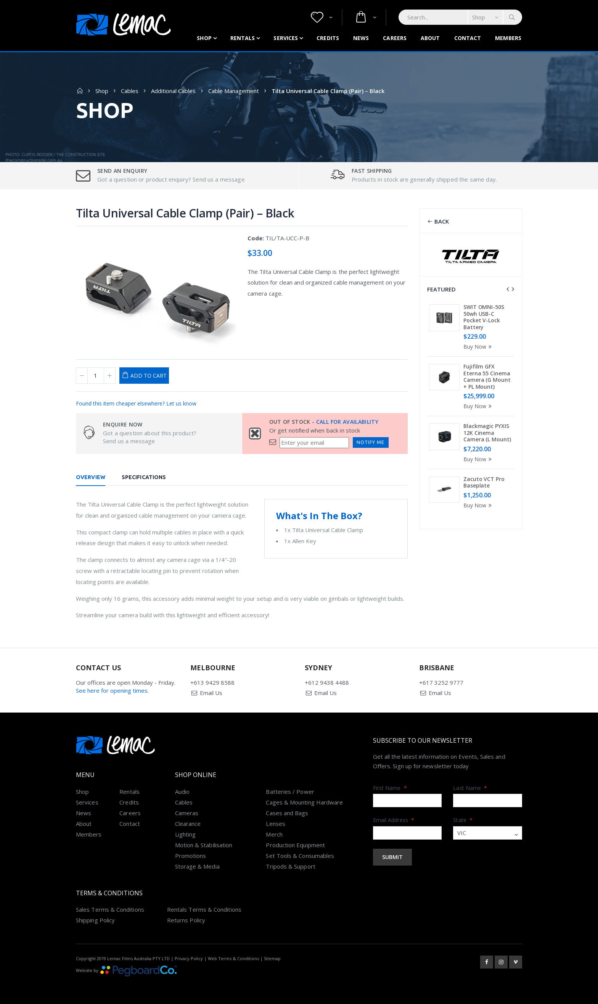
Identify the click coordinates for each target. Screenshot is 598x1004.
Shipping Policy (95, 920)
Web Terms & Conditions (233, 958)
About (430, 38)
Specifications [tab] (144, 477)
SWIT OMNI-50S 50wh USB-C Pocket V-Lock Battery (483, 317)
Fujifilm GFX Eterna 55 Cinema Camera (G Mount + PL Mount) (487, 376)
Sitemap (272, 958)
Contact (467, 38)
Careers (395, 38)
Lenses (275, 823)
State (463, 820)
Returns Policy (186, 920)
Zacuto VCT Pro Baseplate (484, 482)
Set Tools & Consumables (300, 855)
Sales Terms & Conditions (110, 909)
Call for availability (347, 421)
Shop (204, 38)
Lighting (185, 834)
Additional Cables (173, 91)
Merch (274, 834)
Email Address (393, 820)
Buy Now (478, 346)
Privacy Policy (189, 958)
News (361, 38)
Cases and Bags (287, 813)
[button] (322, 17)
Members (508, 38)
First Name (390, 788)
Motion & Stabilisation (204, 845)
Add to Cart (148, 375)
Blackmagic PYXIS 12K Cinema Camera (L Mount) (487, 432)
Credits (328, 38)
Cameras (187, 813)
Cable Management (233, 91)
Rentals (242, 38)
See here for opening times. (112, 690)
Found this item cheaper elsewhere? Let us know (136, 403)
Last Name (470, 788)
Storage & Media (197, 866)
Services (285, 38)
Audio (182, 791)
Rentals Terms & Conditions (204, 909)
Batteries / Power (290, 791)
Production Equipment (295, 845)
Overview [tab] (90, 477)
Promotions (190, 855)
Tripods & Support (290, 866)
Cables (129, 91)
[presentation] (507, 289)
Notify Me (370, 442)
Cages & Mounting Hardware (304, 802)
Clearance (188, 823)
